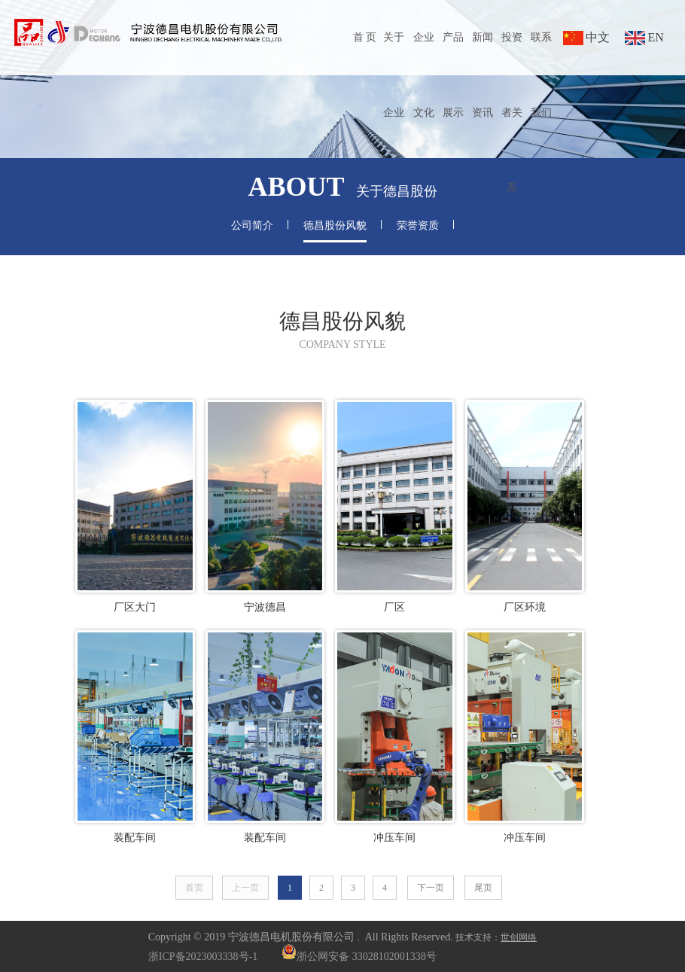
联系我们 (541, 75)
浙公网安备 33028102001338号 (359, 956)
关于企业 (393, 75)
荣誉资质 (418, 225)
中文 (598, 37)
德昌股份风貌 (335, 225)
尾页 (483, 887)
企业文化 (423, 75)
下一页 (430, 887)
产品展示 (453, 75)
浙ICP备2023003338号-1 (202, 956)
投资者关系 (511, 112)
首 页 (365, 37)
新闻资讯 (482, 75)
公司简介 (252, 225)
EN (655, 37)
